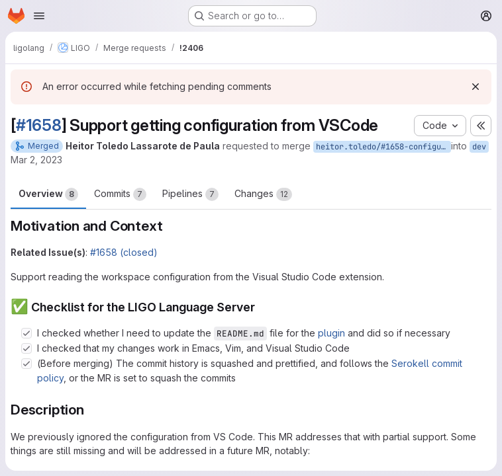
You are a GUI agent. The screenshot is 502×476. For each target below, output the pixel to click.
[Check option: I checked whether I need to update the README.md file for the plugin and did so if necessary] (26, 333)
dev (479, 146)
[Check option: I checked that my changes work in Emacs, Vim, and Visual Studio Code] (26, 348)
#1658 (39, 125)
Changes (263, 194)
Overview (48, 194)
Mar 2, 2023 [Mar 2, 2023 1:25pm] (36, 159)
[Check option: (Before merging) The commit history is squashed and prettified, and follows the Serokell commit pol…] (26, 363)
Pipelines (190, 194)
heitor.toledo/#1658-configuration (383, 146)
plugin (331, 332)
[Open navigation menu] (39, 15)
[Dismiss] (475, 87)
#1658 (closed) (124, 252)
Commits (120, 194)
